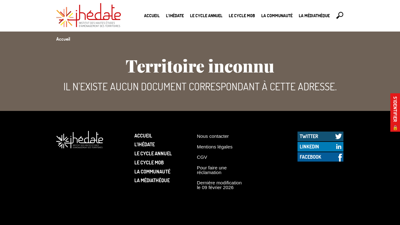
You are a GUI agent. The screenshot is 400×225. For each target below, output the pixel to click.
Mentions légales (214, 146)
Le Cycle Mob (242, 15)
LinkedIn (309, 146)
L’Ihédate (175, 15)
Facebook (310, 156)
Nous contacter (213, 136)
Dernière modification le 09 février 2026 (219, 185)
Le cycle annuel (206, 15)
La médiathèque (314, 15)
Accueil (152, 15)
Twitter (309, 136)
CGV (202, 157)
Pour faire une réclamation (212, 170)
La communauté (276, 15)
